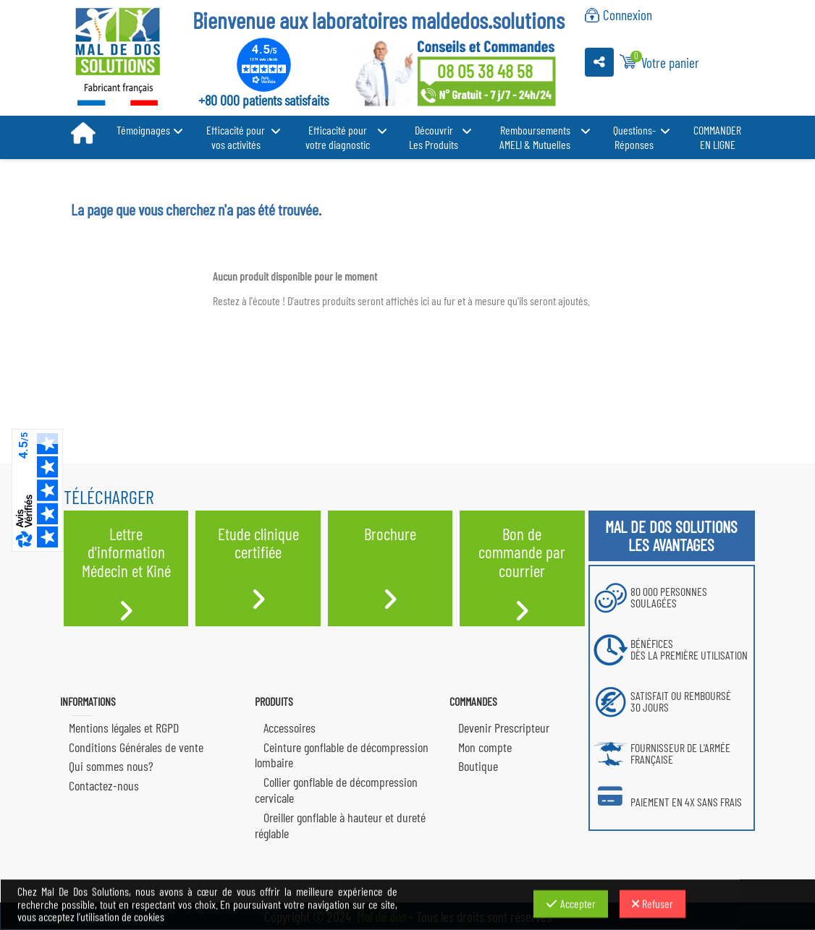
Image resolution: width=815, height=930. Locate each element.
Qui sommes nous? (111, 766)
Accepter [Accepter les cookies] (571, 903)
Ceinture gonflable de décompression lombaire (341, 755)
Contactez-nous (104, 785)
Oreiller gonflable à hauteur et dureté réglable (340, 825)
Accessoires (289, 727)
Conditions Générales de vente (136, 747)
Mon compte (485, 747)
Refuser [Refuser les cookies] (652, 903)
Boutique (478, 766)
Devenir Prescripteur (503, 727)
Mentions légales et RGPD (124, 727)
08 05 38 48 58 (485, 70)
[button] (149, 130)
